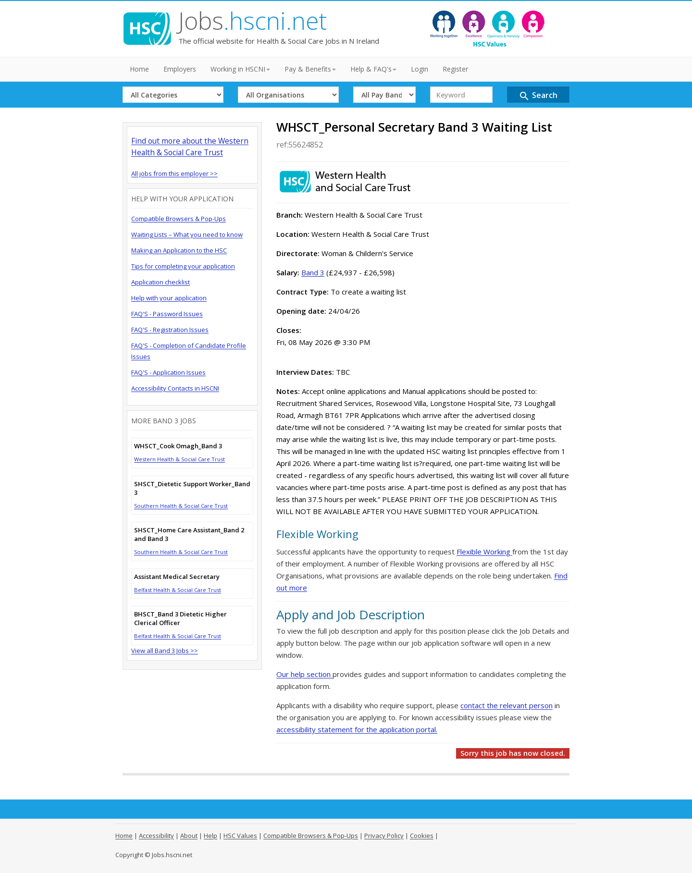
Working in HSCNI (240, 69)
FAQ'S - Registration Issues (170, 329)
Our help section (304, 674)
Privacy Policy (384, 835)
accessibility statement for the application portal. (356, 729)
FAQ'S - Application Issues (168, 372)
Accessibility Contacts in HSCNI (175, 388)
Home (139, 69)
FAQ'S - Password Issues (167, 313)
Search (538, 96)
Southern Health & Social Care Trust (181, 505)
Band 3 (312, 272)
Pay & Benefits (310, 69)
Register (455, 69)
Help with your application (169, 298)
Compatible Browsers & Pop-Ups (178, 218)
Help (210, 835)
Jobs (252, 20)
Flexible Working (484, 551)
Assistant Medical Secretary (177, 576)
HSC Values (240, 835)
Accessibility (156, 835)
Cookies (421, 835)
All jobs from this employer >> (174, 173)
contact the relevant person (506, 705)
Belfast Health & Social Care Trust (177, 589)
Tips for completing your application (183, 266)
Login (419, 69)
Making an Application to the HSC (179, 250)
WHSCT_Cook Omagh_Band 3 (178, 446)
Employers (179, 69)
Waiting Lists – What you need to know (187, 234)
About (189, 835)
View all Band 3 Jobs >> (164, 650)
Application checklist (160, 282)
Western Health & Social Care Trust (179, 459)
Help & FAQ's (373, 69)
